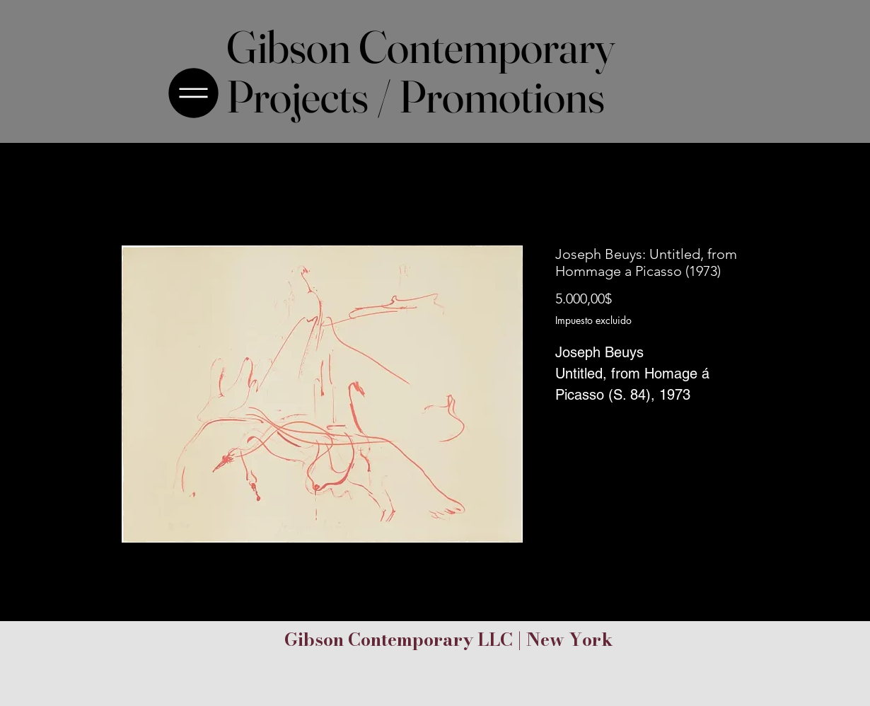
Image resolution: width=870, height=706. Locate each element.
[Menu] (197, 92)
